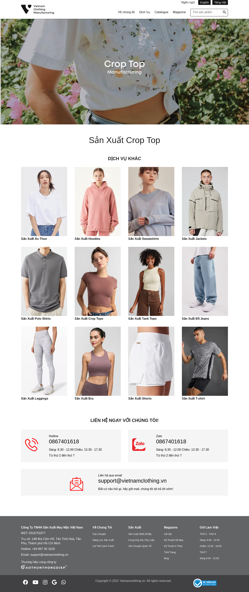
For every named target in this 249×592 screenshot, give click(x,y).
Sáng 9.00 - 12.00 (209, 558)
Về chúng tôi (126, 12)
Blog (166, 558)
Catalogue (161, 12)
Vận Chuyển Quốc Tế (139, 546)
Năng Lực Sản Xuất (103, 540)
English (204, 2)
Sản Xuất (134, 527)
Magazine (179, 12)
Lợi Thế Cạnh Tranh (103, 546)
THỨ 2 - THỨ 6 (208, 534)
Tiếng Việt (220, 2)
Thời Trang (170, 552)
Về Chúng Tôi (102, 527)
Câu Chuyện (99, 534)
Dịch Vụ (144, 12)
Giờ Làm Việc (209, 527)
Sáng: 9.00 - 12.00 (209, 540)
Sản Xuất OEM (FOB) (140, 534)
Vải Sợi (168, 534)
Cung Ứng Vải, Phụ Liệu (141, 540)
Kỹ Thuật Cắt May (173, 540)
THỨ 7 (203, 552)
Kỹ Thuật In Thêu (173, 546)
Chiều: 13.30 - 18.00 (211, 546)
